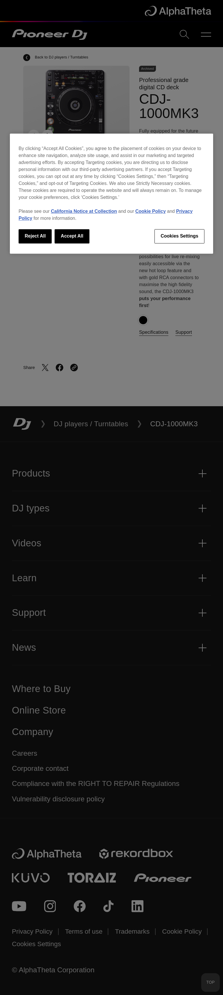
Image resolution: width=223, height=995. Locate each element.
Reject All (35, 236)
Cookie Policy (150, 211)
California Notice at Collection (84, 211)
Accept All (72, 236)
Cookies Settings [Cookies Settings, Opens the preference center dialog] (179, 236)
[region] (111, 194)
